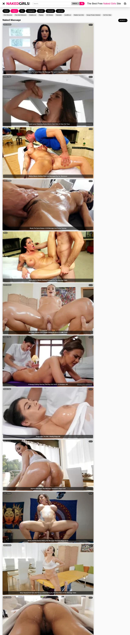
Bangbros (37, 329)
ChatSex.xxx (32, 15)
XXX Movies (49, 15)
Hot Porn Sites (107, 15)
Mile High (6, 133)
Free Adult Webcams (20, 15)
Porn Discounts (8, 15)
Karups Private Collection (93, 15)
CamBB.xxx (67, 15)
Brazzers (69, 133)
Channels (50, 11)
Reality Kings (38, 24)
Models (41, 11)
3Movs (68, 24)
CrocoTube (70, 347)
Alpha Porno (7, 115)
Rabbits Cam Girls (79, 15)
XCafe (36, 456)
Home (6, 11)
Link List (60, 11)
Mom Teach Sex (8, 401)
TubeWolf (37, 401)
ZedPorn (6, 311)
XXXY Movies (7, 24)
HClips (5, 79)
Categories (31, 11)
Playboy (41, 15)
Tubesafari (59, 15)
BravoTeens (70, 510)
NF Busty (100, 383)
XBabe (5, 474)
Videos (14, 11)
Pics (22, 11)
